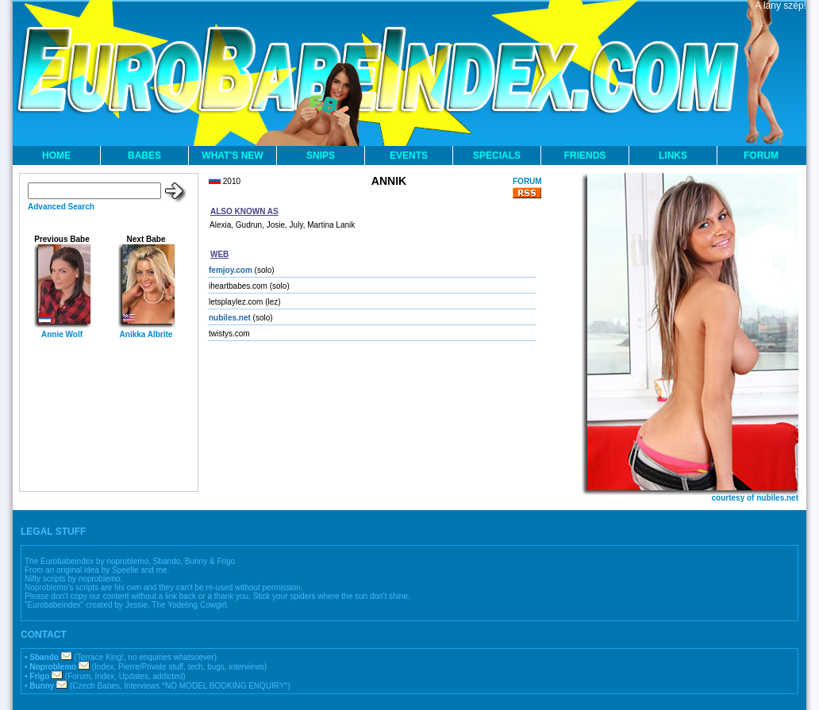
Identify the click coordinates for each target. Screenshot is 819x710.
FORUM (761, 155)
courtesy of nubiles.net (755, 497)
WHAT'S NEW (232, 155)
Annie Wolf (62, 334)
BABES (144, 155)
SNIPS (320, 155)
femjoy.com (230, 270)
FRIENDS (585, 155)
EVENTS (409, 155)
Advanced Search (61, 206)
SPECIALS (497, 155)
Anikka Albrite (146, 334)
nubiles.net (230, 317)
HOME (56, 155)
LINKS (673, 155)
